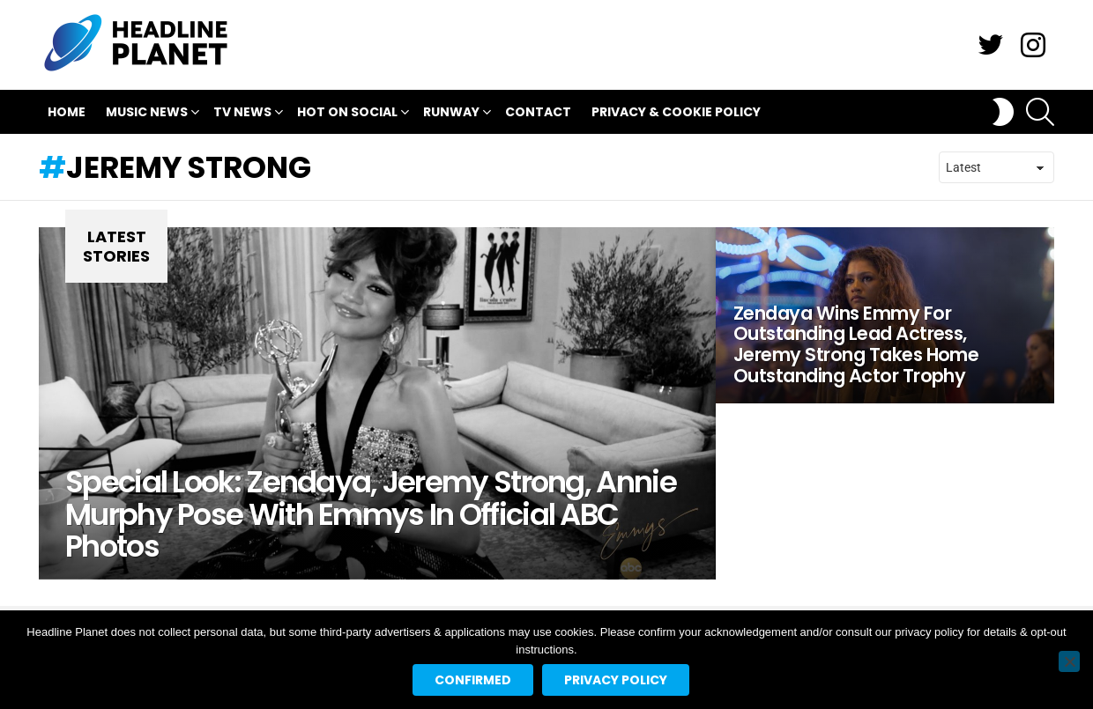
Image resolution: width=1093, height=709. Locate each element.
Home (67, 112)
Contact (538, 112)
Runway (451, 114)
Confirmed (473, 680)
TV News (242, 114)
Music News (147, 114)
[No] (1069, 661)
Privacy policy (615, 680)
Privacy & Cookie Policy (676, 112)
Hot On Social (347, 114)
